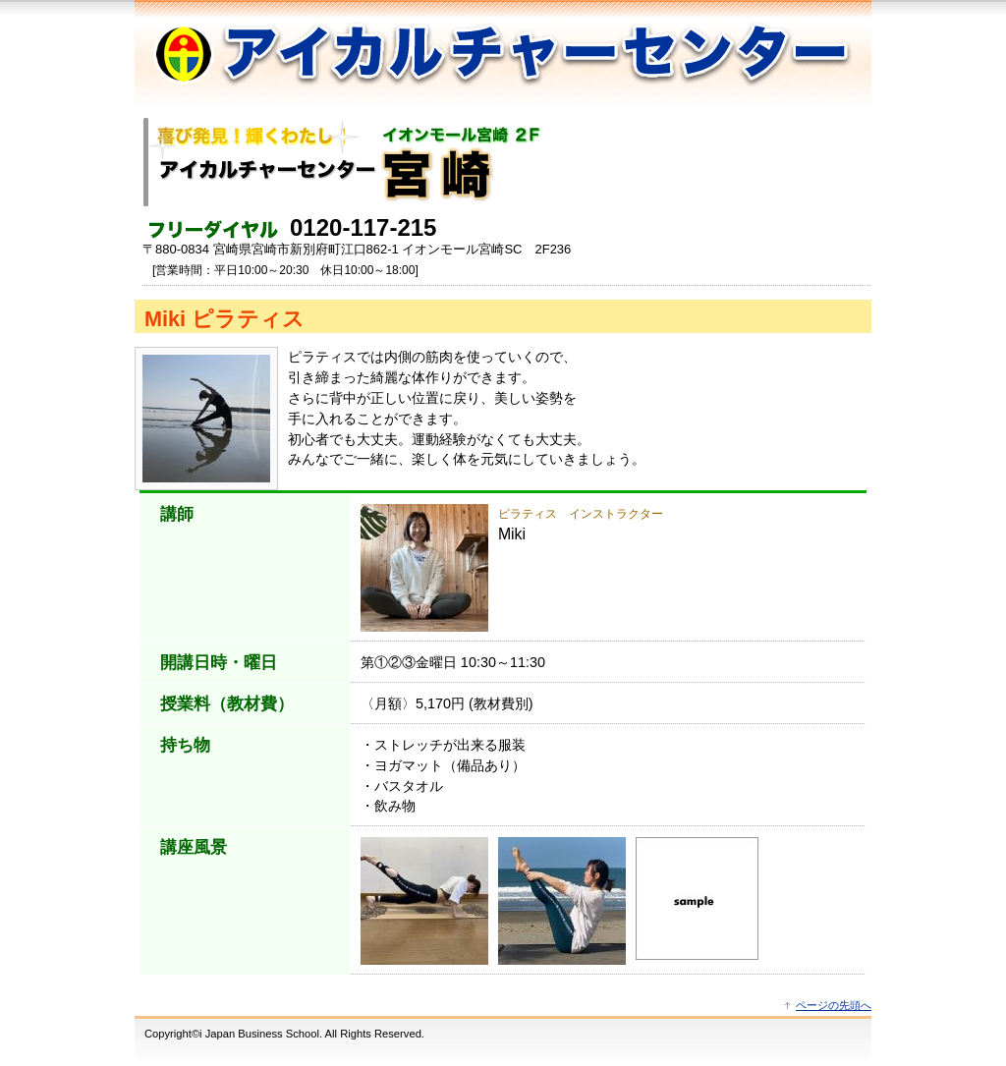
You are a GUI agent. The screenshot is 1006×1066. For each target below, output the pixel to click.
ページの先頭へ (833, 1005)
